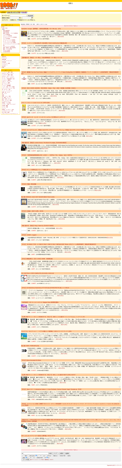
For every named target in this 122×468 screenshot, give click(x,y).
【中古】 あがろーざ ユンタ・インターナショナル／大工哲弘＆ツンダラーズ (43, 117)
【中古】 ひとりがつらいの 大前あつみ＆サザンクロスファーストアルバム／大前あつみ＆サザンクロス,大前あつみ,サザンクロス (57, 130)
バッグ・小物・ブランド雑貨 (8, 86)
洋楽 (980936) (6, 31)
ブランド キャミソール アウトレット (10, 113)
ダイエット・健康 (6, 82)
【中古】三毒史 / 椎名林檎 (28, 184)
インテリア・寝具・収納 (7, 72)
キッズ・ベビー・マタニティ (8, 77)
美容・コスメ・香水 (6, 96)
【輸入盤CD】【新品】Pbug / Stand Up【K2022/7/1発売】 (37, 225)
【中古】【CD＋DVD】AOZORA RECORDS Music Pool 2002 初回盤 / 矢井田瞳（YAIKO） (48, 88)
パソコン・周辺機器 (6, 85)
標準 (26, 455)
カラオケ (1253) (6, 50)
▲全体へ (3, 26)
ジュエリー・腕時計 (6, 80)
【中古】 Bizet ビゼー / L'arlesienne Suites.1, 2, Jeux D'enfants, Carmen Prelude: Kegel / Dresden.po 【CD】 (51, 389)
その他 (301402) (6, 51)
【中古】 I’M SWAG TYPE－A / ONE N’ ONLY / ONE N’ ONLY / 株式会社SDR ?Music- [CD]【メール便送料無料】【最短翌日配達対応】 (59, 244)
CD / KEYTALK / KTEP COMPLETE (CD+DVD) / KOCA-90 (37, 273)
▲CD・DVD (4, 28)
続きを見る (61, 36)
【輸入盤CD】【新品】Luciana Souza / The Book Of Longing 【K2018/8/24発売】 (44, 142)
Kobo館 (24, 12)
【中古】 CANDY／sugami (28, 235)
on (48, 457)
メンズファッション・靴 (7, 110)
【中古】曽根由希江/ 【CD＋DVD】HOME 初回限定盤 (37, 258)
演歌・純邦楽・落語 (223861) (9, 47)
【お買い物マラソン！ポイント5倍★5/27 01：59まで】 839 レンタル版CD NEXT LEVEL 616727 (48, 374)
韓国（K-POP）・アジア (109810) (10, 33)
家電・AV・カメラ (6, 92)
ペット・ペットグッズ (7, 90)
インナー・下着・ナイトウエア (8, 104)
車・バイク (4, 93)
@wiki (69, 455)
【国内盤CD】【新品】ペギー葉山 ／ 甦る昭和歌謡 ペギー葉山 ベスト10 (41, 57)
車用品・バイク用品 (6, 102)
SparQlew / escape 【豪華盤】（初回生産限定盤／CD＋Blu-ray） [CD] (41, 28)
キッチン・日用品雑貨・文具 (8, 78)
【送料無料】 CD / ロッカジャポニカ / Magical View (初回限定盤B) (39, 302)
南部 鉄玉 (4, 56)
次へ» (75, 26)
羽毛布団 (4, 62)
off (45, 457)
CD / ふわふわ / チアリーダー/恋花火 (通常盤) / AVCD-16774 (38, 435)
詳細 (30, 455)
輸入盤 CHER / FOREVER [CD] (30, 345)
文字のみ (49, 455)
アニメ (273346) (6, 38)
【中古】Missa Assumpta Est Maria (31, 360)
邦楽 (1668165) (6, 30)
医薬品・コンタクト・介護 (8, 109)
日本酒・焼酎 (5, 105)
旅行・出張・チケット (7, 98)
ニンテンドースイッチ (7, 60)
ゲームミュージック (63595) (9, 39)
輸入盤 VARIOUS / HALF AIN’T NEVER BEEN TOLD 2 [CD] (37, 197)
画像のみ (55, 455)
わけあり (4, 66)
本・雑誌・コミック (6, 97)
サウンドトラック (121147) (9, 46)
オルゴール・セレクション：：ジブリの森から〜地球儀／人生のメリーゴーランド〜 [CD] (46, 331)
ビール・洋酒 (5, 106)
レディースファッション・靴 (8, 88)
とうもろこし (5, 64)
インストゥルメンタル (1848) (9, 42)
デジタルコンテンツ (6, 101)
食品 (3, 94)
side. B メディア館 (13, 12)
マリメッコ (4, 58)
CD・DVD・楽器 (5, 112)
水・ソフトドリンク (6, 84)
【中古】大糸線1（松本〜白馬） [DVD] (32, 211)
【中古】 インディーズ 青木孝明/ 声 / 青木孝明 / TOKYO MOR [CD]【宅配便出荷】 (44, 43)
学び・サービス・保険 (7, 100)
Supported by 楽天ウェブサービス (114, 465)
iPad (3, 67)
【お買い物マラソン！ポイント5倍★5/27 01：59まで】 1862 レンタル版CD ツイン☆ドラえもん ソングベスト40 (53, 316)
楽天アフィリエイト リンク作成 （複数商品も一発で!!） (42, 459)
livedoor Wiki (62, 455)
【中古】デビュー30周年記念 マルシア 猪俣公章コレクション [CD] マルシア (42, 169)
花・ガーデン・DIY (6, 89)
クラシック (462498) (7, 35)
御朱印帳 (4, 59)
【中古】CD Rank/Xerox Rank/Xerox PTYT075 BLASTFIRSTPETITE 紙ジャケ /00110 (45, 287)
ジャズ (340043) (6, 34)
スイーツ (4, 108)
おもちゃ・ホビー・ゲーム (8, 73)
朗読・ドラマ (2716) (7, 49)
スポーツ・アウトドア (7, 81)
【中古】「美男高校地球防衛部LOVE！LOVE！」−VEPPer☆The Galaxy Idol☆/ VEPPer (46, 155)
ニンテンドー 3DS (6, 63)
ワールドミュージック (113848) (10, 37)
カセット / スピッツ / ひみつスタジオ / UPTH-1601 (35, 102)
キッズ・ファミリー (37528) (9, 41)
